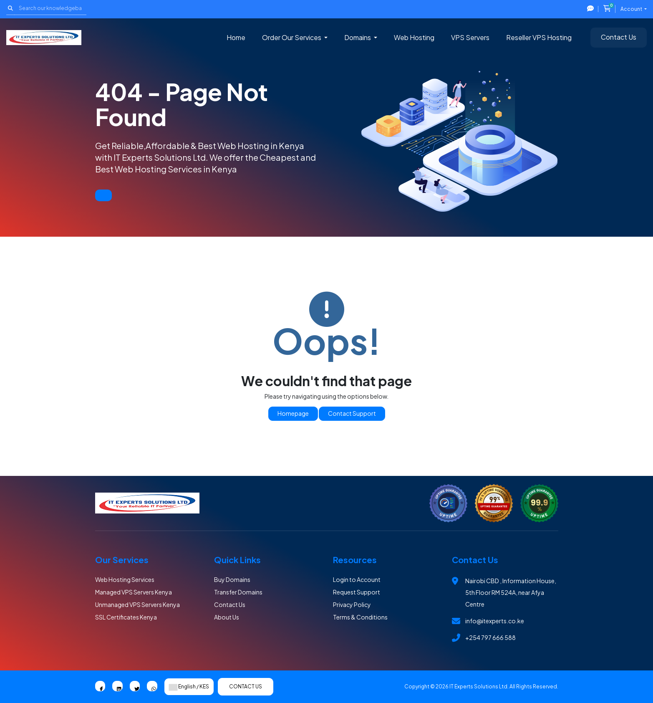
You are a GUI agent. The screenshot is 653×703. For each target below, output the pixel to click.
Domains (358, 37)
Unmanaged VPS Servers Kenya (137, 604)
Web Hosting (414, 37)
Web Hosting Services (124, 579)
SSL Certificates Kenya (126, 617)
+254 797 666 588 (490, 637)
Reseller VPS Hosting (539, 37)
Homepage (293, 413)
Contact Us (618, 37)
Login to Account (357, 579)
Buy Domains (232, 579)
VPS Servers (470, 37)
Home (236, 37)
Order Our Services (292, 37)
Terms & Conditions (360, 617)
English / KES (189, 686)
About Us (226, 617)
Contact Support (352, 413)
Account (631, 9)
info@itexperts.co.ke (494, 621)
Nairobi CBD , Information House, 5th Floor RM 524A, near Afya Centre (510, 592)
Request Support (356, 592)
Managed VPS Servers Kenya (133, 592)
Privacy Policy (352, 604)
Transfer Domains (238, 592)
